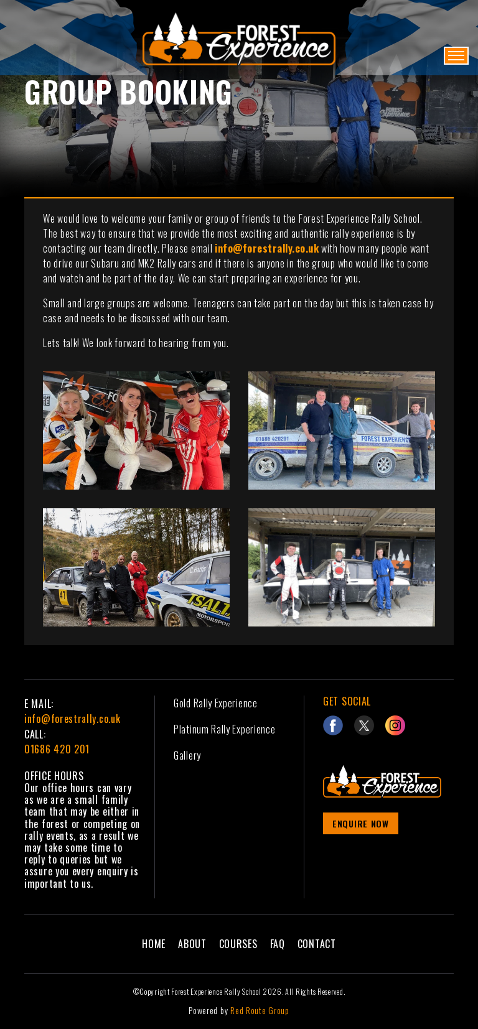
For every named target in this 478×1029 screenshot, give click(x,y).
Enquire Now (360, 823)
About (192, 943)
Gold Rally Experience (216, 703)
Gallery (187, 755)
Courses (238, 943)
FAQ (277, 943)
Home (154, 943)
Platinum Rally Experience (225, 729)
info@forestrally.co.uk (72, 718)
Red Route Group (259, 1010)
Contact (317, 943)
